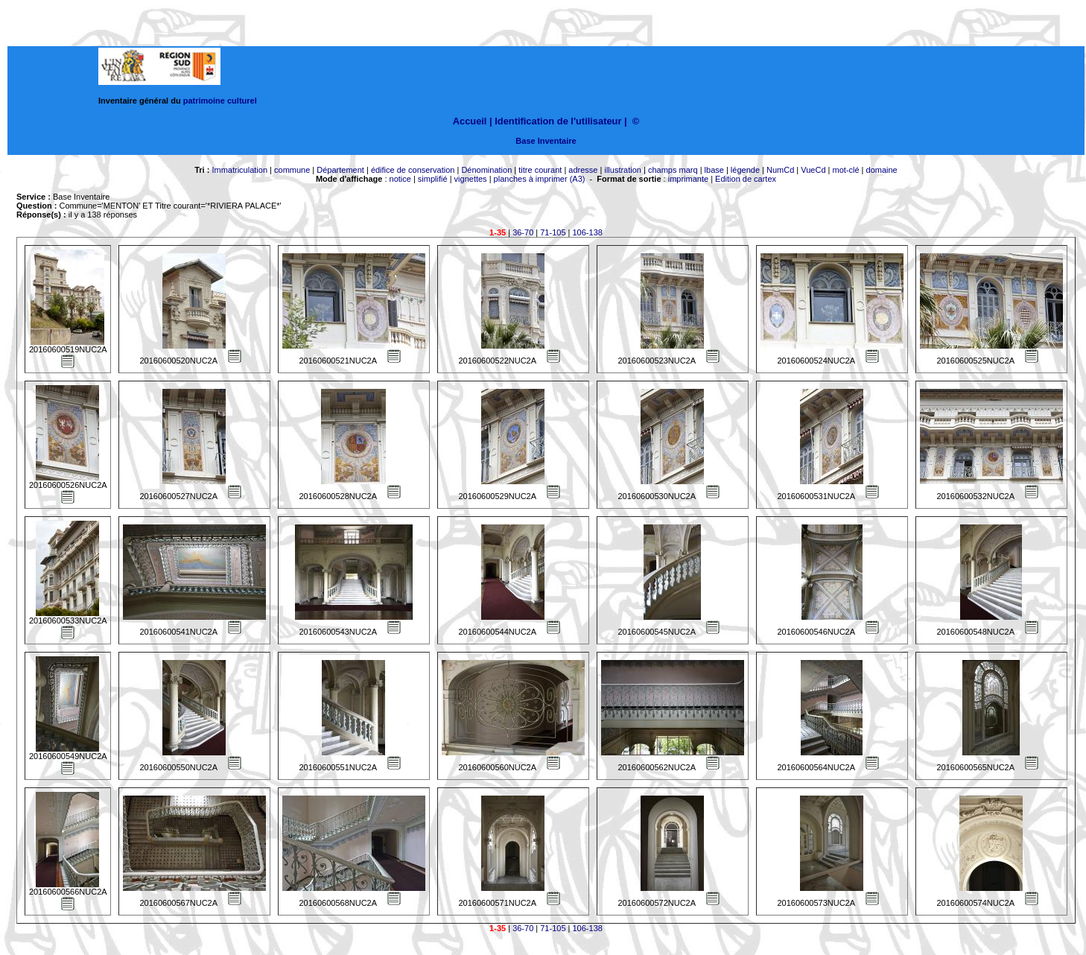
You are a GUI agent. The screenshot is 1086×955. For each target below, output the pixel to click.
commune (292, 169)
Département (340, 169)
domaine (882, 169)
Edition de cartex (745, 178)
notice (400, 178)
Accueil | (472, 121)
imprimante (688, 178)
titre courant (540, 169)
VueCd (813, 169)
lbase (714, 169)
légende (745, 169)
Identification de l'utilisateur (558, 121)
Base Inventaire (545, 140)
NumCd (780, 169)
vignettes (470, 178)
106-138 (588, 232)
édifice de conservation (413, 169)
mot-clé (846, 169)
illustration (622, 169)
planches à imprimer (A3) (539, 178)
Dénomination (486, 169)
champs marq (673, 169)
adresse (582, 169)
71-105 (552, 232)
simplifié (433, 178)
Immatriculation (239, 169)
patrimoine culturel (220, 100)
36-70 (522, 232)
